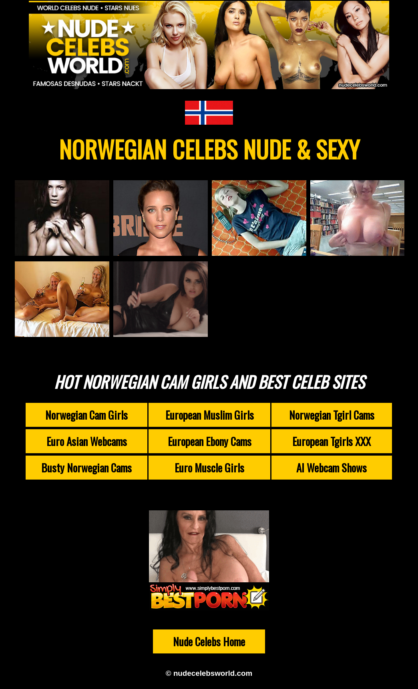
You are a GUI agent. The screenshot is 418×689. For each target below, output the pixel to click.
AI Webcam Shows (331, 468)
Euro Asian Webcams (86, 441)
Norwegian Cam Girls (86, 415)
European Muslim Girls (209, 415)
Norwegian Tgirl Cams (331, 415)
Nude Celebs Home (209, 641)
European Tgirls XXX (331, 441)
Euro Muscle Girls (209, 468)
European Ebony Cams (209, 441)
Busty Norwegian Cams (86, 468)
